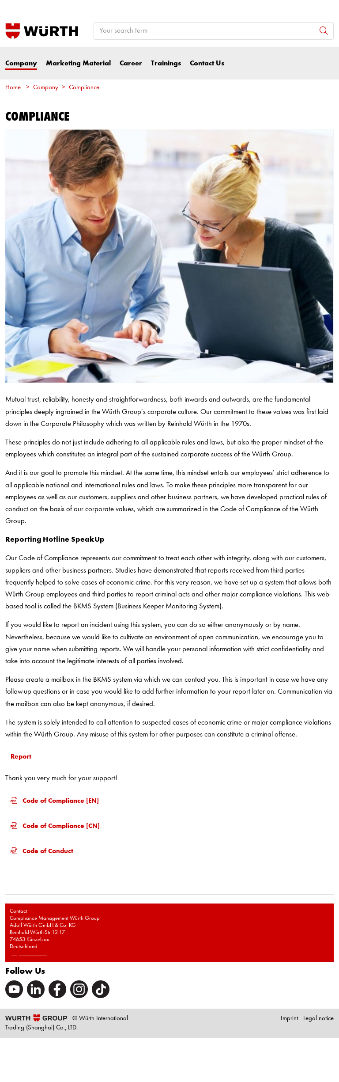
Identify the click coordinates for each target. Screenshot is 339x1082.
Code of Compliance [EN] (55, 800)
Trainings (166, 63)
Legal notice (318, 1018)
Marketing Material (78, 63)
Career (131, 63)
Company (21, 63)
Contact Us (207, 63)
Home (13, 87)
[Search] (323, 31)
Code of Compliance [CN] (55, 825)
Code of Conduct (42, 850)
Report (21, 756)
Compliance (84, 87)
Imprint (289, 1018)
